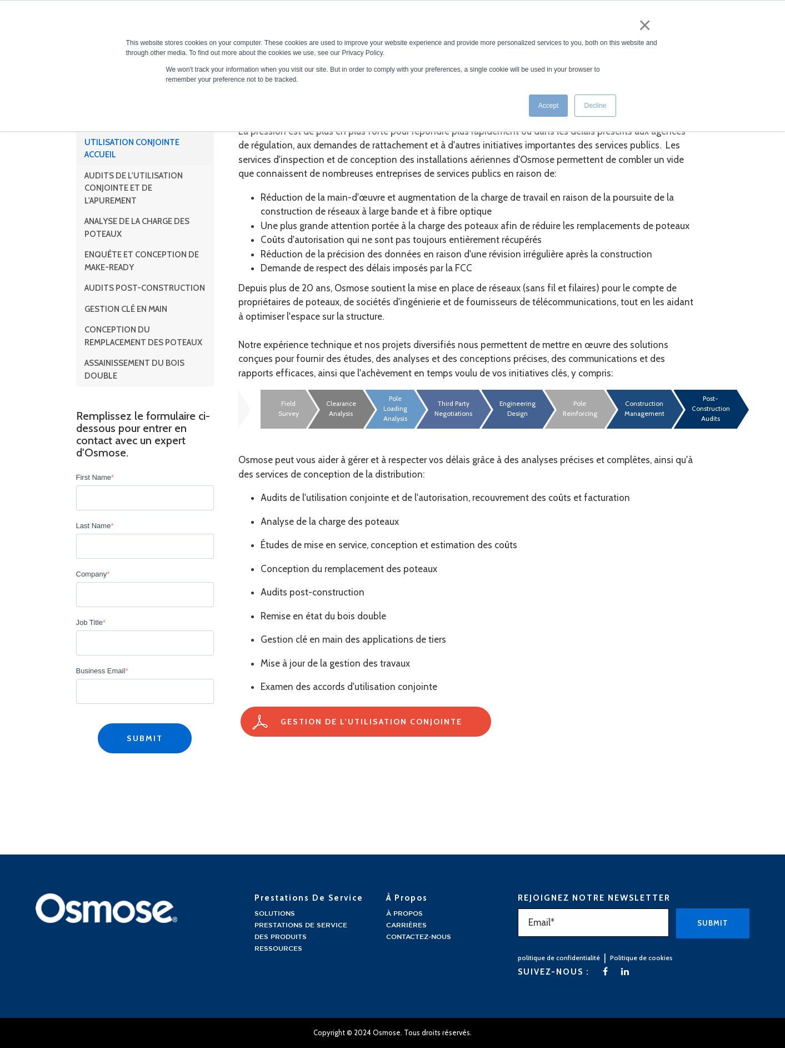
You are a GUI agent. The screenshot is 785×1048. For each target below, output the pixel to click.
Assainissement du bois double (134, 369)
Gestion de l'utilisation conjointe (371, 722)
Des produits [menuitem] (280, 937)
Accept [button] (548, 99)
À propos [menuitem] (404, 914)
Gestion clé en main (125, 309)
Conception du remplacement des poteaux (143, 336)
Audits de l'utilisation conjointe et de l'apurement (133, 188)
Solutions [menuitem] (274, 914)
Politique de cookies (641, 957)
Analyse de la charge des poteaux (136, 227)
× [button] (647, 21)
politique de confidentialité (559, 957)
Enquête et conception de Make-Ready (141, 261)
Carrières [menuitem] (406, 925)
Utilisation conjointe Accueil (131, 148)
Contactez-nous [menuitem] (418, 937)
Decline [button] (595, 99)
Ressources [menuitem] (278, 949)
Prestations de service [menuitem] (300, 925)
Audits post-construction (144, 288)
